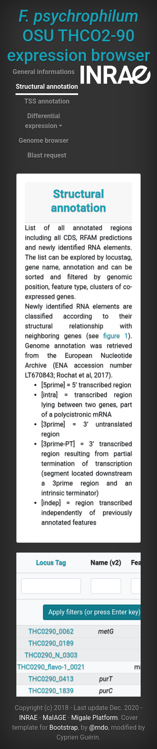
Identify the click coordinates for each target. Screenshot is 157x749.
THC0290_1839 (51, 691)
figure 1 (115, 336)
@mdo (98, 727)
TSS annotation (47, 101)
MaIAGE (54, 718)
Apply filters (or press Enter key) (94, 612)
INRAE (28, 718)
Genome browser (43, 140)
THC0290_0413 (51, 679)
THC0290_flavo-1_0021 (51, 667)
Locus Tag (51, 562)
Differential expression (42, 121)
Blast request (46, 155)
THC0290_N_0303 (51, 655)
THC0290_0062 (51, 631)
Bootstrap (63, 727)
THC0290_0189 (51, 643)
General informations (44, 72)
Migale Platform (94, 718)
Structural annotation (47, 86)
